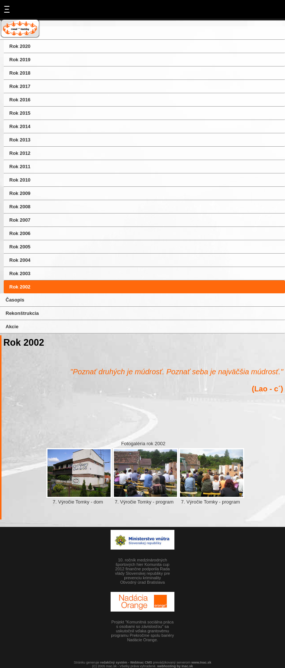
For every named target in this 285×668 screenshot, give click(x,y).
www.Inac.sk (201, 662)
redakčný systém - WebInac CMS (126, 662)
